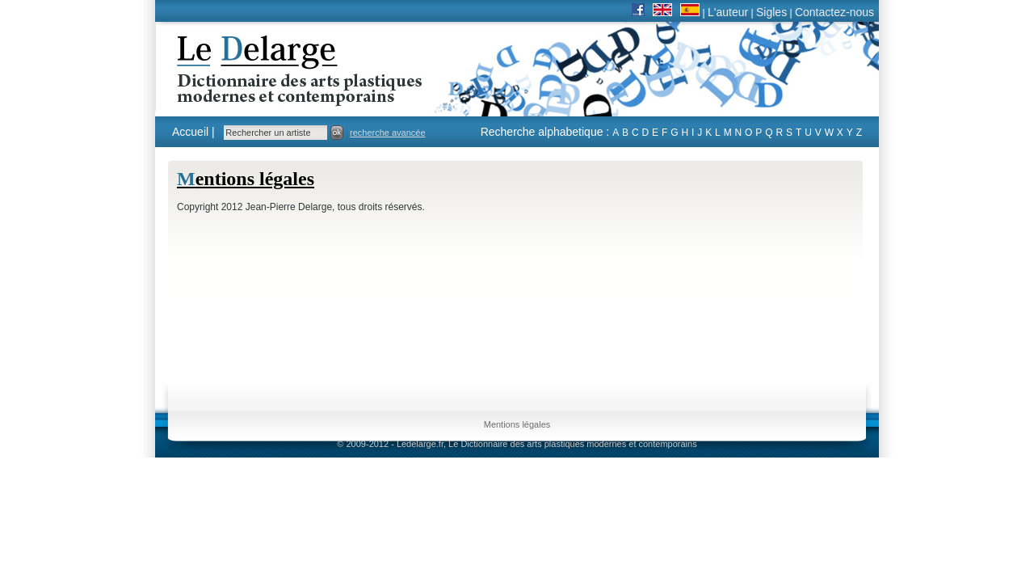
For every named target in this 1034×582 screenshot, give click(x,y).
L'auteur (728, 12)
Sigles (771, 12)
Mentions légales (517, 424)
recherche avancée (388, 132)
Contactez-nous (834, 12)
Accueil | (193, 131)
